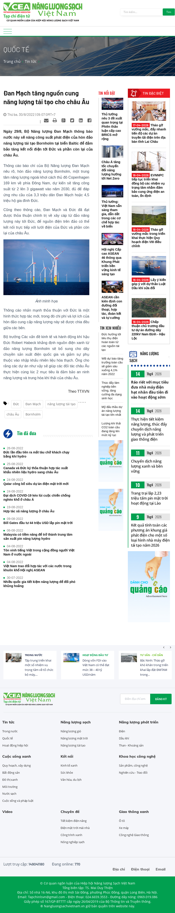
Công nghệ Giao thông (134, 835)
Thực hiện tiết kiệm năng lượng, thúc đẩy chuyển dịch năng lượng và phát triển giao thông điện (149, 429)
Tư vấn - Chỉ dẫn (151, 655)
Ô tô (122, 821)
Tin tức (31, 61)
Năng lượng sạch (76, 722)
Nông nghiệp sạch (73, 842)
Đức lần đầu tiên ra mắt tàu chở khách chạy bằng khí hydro (36, 454)
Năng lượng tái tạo (73, 745)
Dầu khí (124, 738)
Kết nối (67, 756)
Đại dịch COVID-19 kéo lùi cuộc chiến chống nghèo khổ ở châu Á (36, 497)
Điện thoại (140, 869)
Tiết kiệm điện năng (74, 821)
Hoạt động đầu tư (95, 655)
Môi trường (10, 787)
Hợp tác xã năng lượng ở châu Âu (28, 511)
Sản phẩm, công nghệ (133, 765)
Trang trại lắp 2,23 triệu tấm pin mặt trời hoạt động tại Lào (149, 498)
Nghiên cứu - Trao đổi (133, 772)
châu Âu (13, 414)
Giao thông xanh (134, 811)
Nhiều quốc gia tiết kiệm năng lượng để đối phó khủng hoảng (39, 584)
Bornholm (33, 414)
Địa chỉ (119, 869)
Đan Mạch (33, 404)
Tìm (168, 12)
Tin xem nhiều (110, 328)
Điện (122, 731)
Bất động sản (11, 772)
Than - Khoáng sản (131, 745)
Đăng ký (161, 699)
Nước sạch (9, 793)
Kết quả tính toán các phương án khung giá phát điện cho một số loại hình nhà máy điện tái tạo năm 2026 (150, 535)
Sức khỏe (67, 772)
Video (7, 811)
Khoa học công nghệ (137, 756)
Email (160, 869)
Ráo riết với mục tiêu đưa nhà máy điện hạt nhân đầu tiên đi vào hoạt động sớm (150, 390)
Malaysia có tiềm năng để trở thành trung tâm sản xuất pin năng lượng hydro (37, 536)
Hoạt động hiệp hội (15, 745)
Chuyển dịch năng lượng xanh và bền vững (147, 466)
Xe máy (124, 828)
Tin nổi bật (106, 93)
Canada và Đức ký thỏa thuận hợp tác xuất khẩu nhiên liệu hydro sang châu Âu (35, 470)
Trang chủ (12, 61)
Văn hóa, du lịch (71, 780)
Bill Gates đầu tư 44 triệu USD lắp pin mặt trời (38, 523)
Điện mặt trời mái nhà (75, 828)
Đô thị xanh (10, 780)
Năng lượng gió (71, 731)
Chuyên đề (70, 811)
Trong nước (33, 655)
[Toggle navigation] (7, 33)
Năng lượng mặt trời (74, 738)
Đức (16, 404)
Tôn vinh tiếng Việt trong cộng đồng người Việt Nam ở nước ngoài (39, 552)
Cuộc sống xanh (16, 756)
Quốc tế (7, 738)
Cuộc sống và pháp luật (17, 801)
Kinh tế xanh (69, 765)
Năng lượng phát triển (138, 722)
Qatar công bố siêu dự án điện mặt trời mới (36, 484)
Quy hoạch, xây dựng (16, 765)
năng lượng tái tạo (61, 404)
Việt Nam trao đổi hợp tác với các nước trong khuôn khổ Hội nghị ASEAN (37, 568)
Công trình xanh (71, 835)
